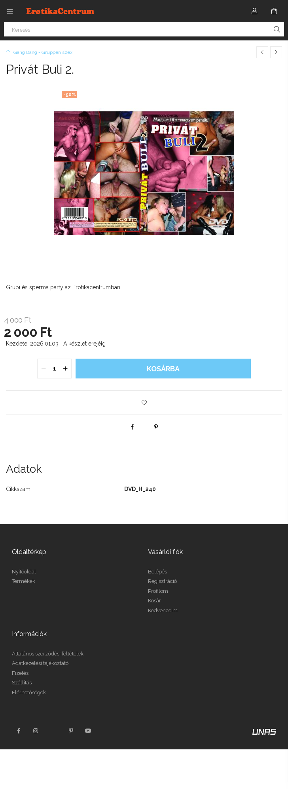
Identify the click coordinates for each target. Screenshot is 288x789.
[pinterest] (156, 427)
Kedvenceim (163, 610)
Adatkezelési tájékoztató (40, 663)
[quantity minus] (43, 368)
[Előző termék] (262, 52)
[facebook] (132, 427)
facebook (18, 730)
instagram (36, 730)
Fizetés (20, 673)
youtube (88, 730)
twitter (53, 730)
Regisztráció (162, 581)
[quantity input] (54, 368)
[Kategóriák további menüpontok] (10, 11)
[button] (144, 403)
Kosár (154, 601)
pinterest (71, 730)
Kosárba (163, 369)
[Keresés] (144, 29)
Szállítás (22, 683)
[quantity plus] (65, 368)
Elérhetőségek (29, 692)
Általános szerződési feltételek (47, 654)
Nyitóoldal (24, 572)
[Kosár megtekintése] (274, 11)
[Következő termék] (276, 52)
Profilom (158, 591)
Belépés (157, 572)
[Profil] (254, 11)
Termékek (23, 581)
